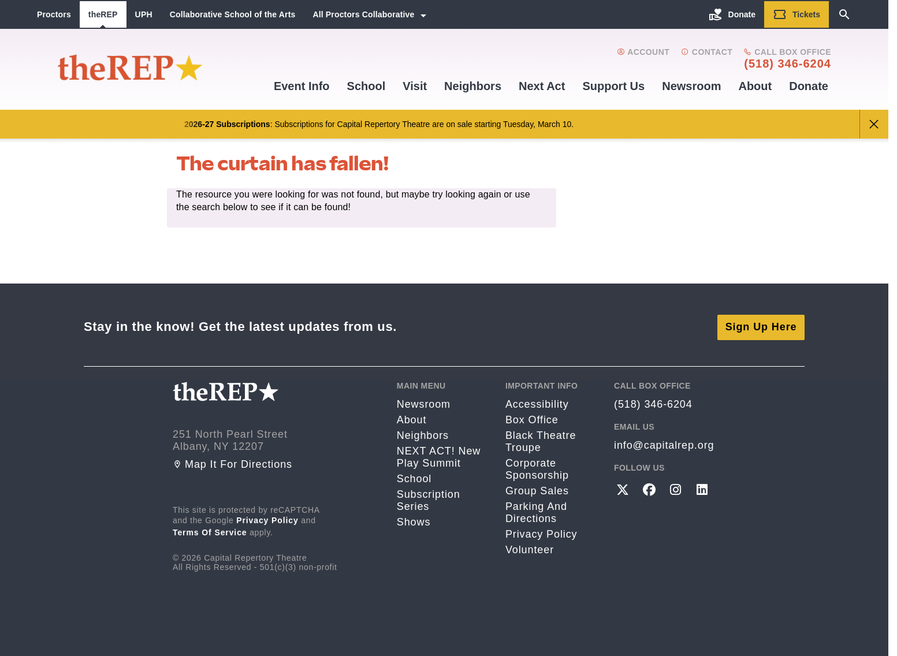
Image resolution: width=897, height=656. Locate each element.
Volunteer (529, 548)
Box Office (532, 418)
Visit (415, 86)
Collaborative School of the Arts (233, 14)
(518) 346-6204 (787, 63)
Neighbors (472, 86)
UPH (143, 14)
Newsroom (691, 86)
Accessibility (537, 402)
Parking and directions (536, 511)
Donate (808, 86)
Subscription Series (428, 498)
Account (643, 52)
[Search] (844, 14)
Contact (706, 52)
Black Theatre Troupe (540, 440)
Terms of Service (210, 530)
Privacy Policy (267, 518)
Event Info (302, 86)
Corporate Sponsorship (537, 467)
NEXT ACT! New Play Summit (439, 455)
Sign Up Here (761, 325)
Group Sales (537, 489)
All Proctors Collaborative (363, 14)
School (366, 86)
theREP (103, 14)
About (755, 86)
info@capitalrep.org (664, 443)
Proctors (54, 14)
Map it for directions (232, 462)
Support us (613, 86)
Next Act (542, 86)
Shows (414, 520)
